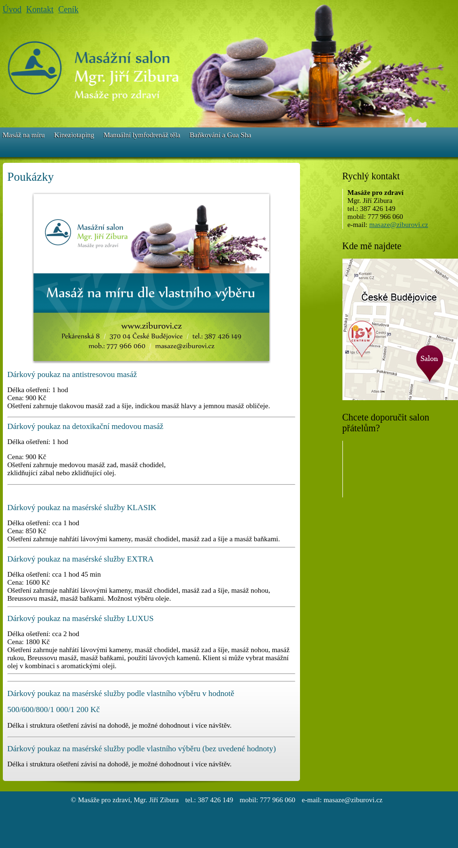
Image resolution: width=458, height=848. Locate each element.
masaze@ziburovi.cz (398, 224)
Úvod (12, 9)
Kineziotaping (74, 135)
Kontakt (40, 9)
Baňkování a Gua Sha (220, 135)
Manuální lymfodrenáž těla (142, 135)
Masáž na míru (24, 135)
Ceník (68, 9)
